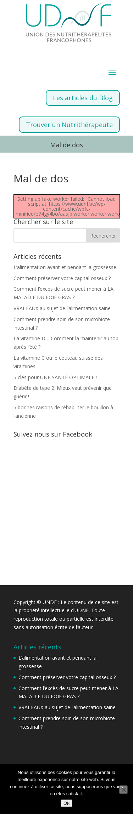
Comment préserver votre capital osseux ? (62, 278)
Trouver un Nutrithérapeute (69, 124)
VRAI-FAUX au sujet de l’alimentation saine (62, 308)
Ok (66, 803)
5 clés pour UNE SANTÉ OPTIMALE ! (55, 377)
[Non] (123, 789)
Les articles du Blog (83, 97)
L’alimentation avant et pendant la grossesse (64, 267)
